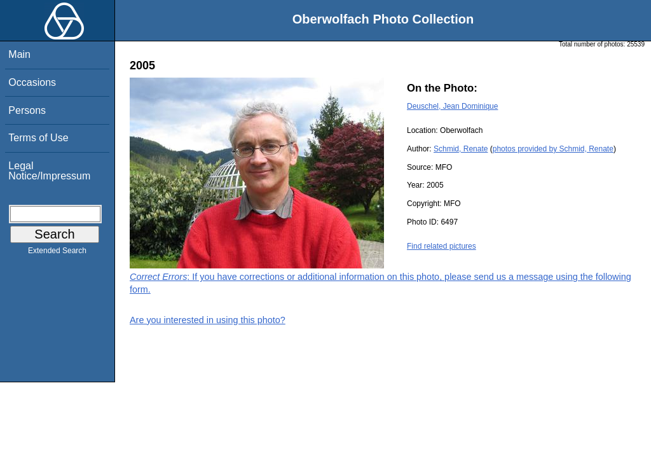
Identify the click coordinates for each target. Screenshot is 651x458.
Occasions (32, 82)
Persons (27, 110)
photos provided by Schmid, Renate (553, 148)
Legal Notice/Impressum (49, 170)
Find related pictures (441, 246)
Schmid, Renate (461, 148)
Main (19, 54)
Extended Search (57, 253)
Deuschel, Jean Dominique (452, 106)
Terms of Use (38, 137)
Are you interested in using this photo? (207, 320)
